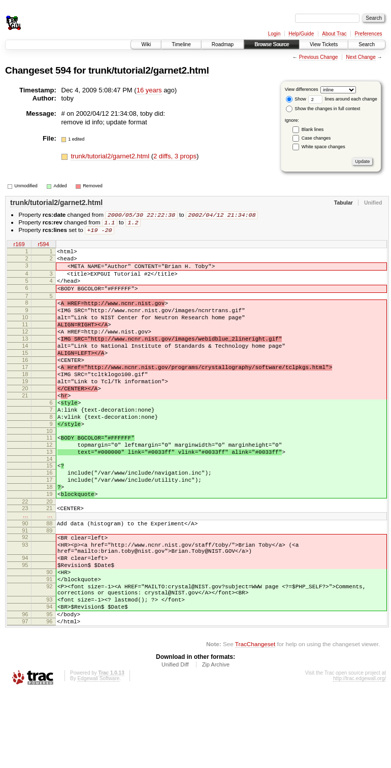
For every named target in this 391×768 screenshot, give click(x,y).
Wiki (146, 44)
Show (296, 99)
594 (63, 70)
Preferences (368, 34)
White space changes (323, 146)
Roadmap (223, 44)
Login (274, 34)
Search (367, 44)
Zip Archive (216, 741)
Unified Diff (175, 741)
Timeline (181, 44)
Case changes (316, 138)
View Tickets (324, 44)
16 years (149, 90)
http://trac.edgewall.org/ (359, 754)
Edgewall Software (98, 754)
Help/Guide (301, 34)
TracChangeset (255, 720)
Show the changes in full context (323, 108)
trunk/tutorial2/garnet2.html (148, 70)
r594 (43, 246)
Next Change (360, 57)
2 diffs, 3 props (175, 156)
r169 (18, 246)
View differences (301, 89)
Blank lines (313, 129)
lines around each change (342, 99)
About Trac (334, 34)
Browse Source (271, 44)
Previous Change (318, 57)
